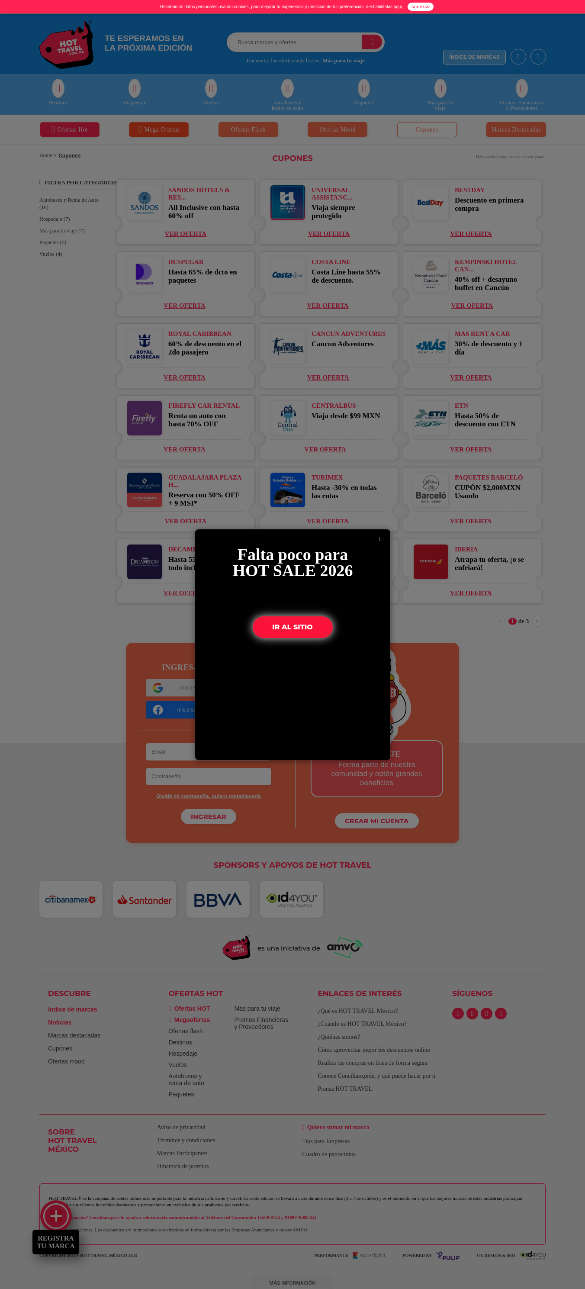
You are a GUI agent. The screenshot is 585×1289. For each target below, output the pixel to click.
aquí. (398, 6)
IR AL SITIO (292, 627)
